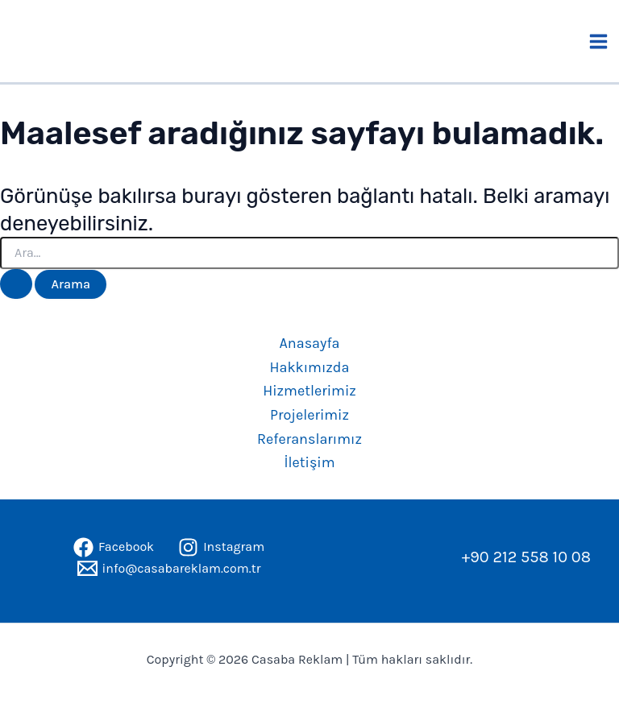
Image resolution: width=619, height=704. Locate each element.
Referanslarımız (309, 439)
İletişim (309, 462)
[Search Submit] (16, 284)
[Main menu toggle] (599, 41)
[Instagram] (221, 547)
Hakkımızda (310, 367)
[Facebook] (113, 547)
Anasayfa (310, 343)
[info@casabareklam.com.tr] (169, 568)
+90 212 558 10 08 (526, 557)
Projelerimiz (309, 415)
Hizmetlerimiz (309, 391)
